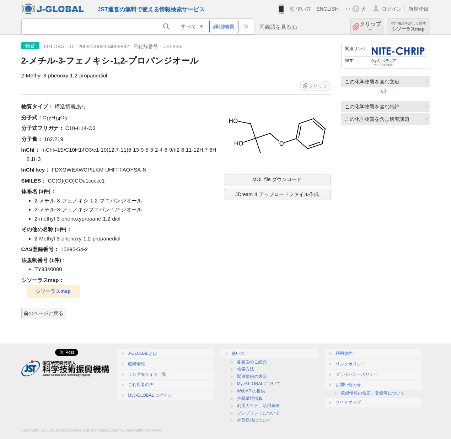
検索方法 (245, 369)
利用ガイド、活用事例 (258, 405)
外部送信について (254, 420)
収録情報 (136, 364)
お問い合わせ (348, 384)
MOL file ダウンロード (277, 179)
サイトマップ (348, 402)
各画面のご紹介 (252, 361)
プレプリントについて (258, 413)
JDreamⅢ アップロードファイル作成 (277, 194)
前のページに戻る (43, 313)
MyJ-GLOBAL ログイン (150, 395)
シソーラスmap (408, 26)
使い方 (303, 9)
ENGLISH (327, 9)
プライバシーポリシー (356, 374)
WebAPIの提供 (251, 391)
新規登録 (418, 9)
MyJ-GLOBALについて (258, 383)
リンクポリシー (350, 364)
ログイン (392, 9)
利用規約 (344, 353)
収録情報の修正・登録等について (373, 393)
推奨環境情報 (250, 398)
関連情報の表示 (252, 376)
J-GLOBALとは (142, 353)
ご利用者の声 (141, 384)
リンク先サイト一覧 (147, 374)
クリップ (370, 26)
